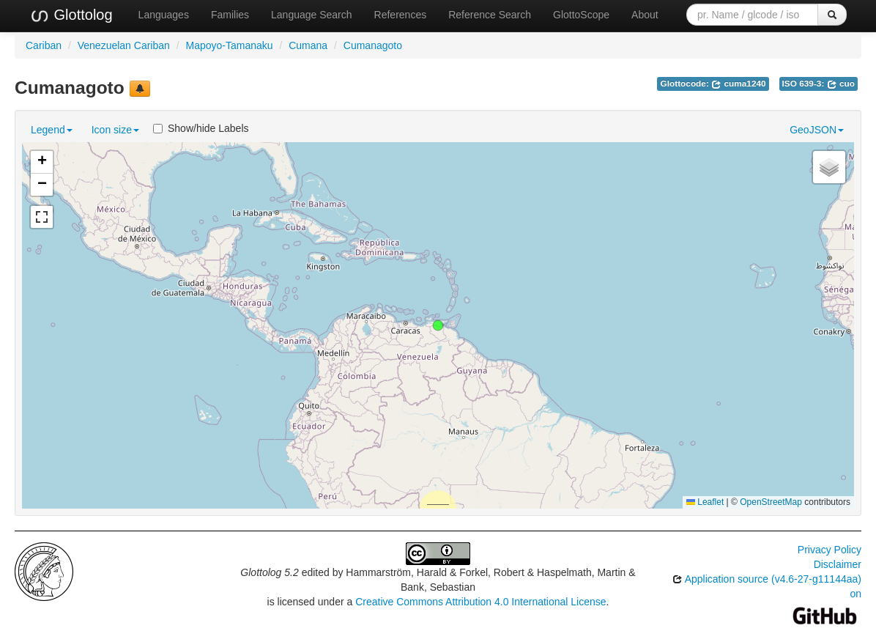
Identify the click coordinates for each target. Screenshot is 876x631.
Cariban (44, 45)
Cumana (308, 45)
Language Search (311, 15)
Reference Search (489, 15)
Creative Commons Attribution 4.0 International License (480, 602)
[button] (438, 325)
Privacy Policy (829, 550)
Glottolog (71, 15)
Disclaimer (837, 564)
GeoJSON (817, 130)
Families (230, 15)
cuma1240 (738, 83)
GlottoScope (581, 15)
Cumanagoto (373, 45)
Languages (163, 15)
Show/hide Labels (201, 128)
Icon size (115, 130)
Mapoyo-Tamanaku (228, 45)
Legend (52, 130)
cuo (841, 83)
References (400, 15)
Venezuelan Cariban (124, 45)
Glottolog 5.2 (269, 572)
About (644, 15)
